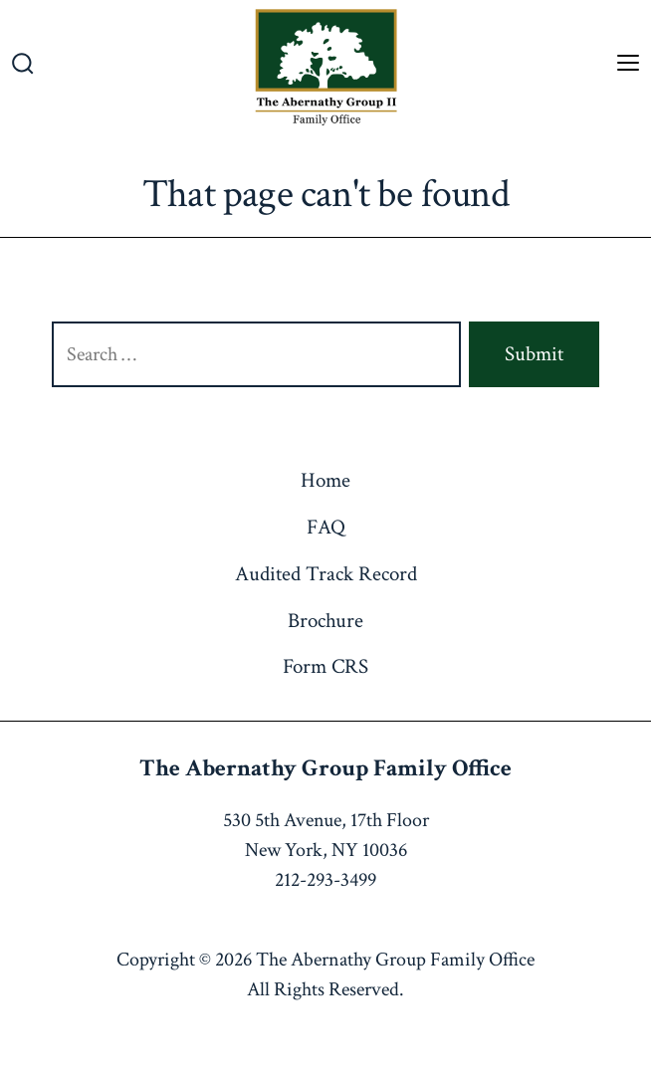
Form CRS (325, 666)
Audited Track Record (326, 573)
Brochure (325, 620)
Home (325, 480)
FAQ (326, 527)
